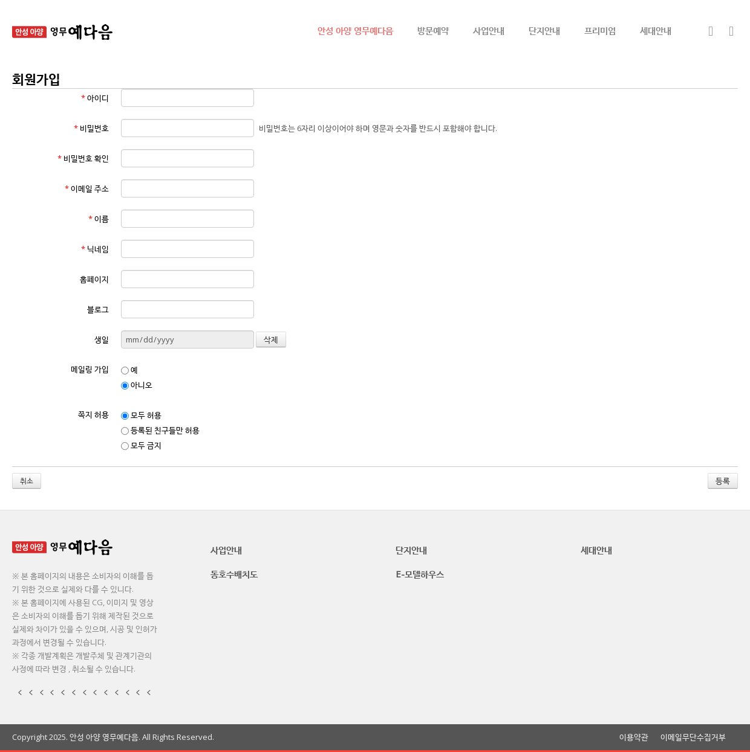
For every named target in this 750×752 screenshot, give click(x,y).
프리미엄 (600, 30)
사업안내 (488, 30)
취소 (26, 480)
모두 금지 (141, 445)
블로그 (98, 309)
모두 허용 (141, 415)
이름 (98, 218)
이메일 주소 (87, 188)
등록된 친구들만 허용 (160, 430)
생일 (101, 339)
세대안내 (655, 30)
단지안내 (544, 30)
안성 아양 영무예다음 (355, 30)
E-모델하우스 (420, 574)
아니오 (136, 384)
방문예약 (433, 30)
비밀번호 (91, 128)
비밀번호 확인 (83, 158)
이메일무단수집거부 (693, 737)
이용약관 (633, 737)
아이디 (95, 97)
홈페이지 (94, 279)
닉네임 (95, 248)
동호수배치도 (234, 574)
